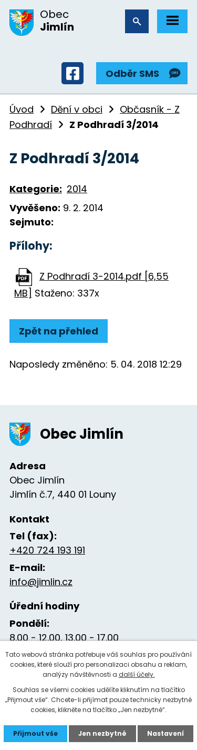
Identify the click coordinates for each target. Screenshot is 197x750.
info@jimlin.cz (40, 581)
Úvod (21, 109)
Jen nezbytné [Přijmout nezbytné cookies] (102, 733)
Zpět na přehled (58, 331)
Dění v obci (76, 109)
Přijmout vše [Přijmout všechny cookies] (35, 733)
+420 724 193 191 (47, 550)
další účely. (137, 674)
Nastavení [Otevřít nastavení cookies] (165, 733)
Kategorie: (35, 188)
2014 (77, 188)
